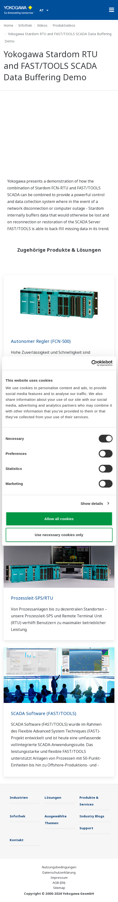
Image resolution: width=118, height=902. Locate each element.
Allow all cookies (59, 519)
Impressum (59, 877)
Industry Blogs (91, 816)
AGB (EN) (59, 882)
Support (86, 828)
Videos (42, 25)
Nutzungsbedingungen (59, 867)
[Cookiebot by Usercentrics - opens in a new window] (91, 363)
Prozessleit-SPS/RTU (32, 598)
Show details (92, 503)
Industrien (19, 797)
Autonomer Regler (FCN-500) (41, 341)
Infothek (25, 25)
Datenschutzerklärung (59, 872)
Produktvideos (64, 25)
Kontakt (17, 840)
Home (8, 25)
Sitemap (59, 888)
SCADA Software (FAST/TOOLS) (43, 713)
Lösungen (53, 797)
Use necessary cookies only (59, 534)
